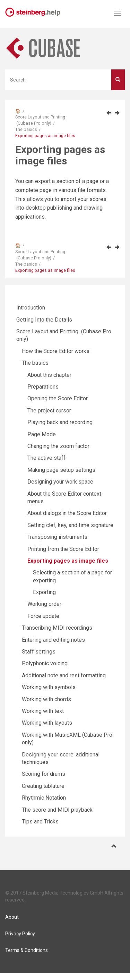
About (12, 917)
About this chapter (49, 375)
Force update (43, 616)
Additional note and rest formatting (64, 675)
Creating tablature (43, 786)
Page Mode (41, 434)
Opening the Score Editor (57, 398)
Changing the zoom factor (58, 446)
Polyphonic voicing (45, 663)
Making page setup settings (61, 470)
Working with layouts (47, 722)
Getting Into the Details (44, 319)
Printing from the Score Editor (63, 549)
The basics (26, 129)
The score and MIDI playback (57, 810)
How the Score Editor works (55, 351)
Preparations (43, 386)
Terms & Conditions (26, 950)
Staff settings (38, 651)
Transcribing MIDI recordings (57, 627)
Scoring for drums (43, 774)
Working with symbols (49, 687)
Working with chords (46, 699)
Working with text (43, 711)
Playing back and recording (60, 422)
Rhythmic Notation (44, 797)
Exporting (44, 592)
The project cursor (49, 410)
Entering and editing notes (53, 640)
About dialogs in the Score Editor (67, 513)
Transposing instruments (57, 537)
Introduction (30, 307)
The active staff (46, 458)
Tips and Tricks (40, 821)
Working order (44, 604)
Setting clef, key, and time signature (70, 525)
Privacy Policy (20, 933)
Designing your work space (60, 481)
